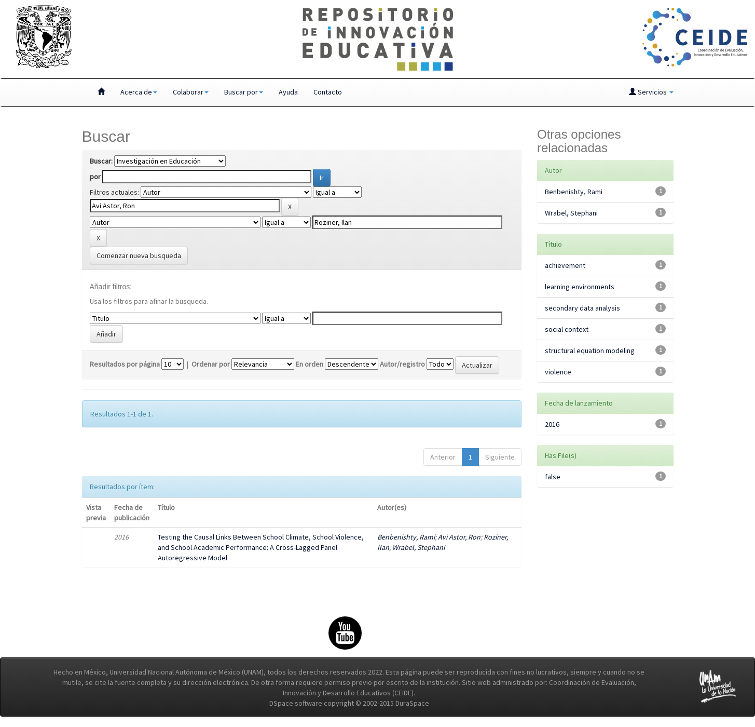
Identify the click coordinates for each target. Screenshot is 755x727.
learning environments (579, 286)
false (552, 476)
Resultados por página (125, 364)
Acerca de (138, 92)
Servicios (651, 92)
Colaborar (191, 92)
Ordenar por (210, 364)
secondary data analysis (582, 308)
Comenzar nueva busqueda (139, 255)
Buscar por (243, 92)
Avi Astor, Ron (459, 537)
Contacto (327, 92)
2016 (552, 424)
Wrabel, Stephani (418, 547)
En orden (309, 364)
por (95, 176)
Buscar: (101, 161)
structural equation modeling (590, 350)
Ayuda (288, 92)
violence (558, 371)
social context (566, 329)
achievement (565, 265)
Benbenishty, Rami (406, 537)
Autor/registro (402, 364)
